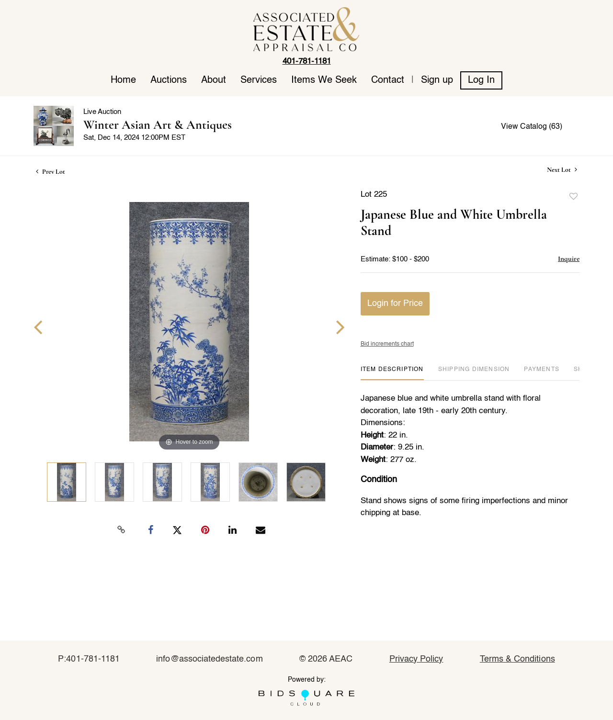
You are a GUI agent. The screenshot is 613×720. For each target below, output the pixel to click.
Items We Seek (324, 80)
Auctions (168, 80)
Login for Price (395, 303)
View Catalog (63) (531, 127)
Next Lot (562, 170)
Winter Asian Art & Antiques (157, 124)
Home (123, 80)
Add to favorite (573, 197)
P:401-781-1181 (89, 659)
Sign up (437, 80)
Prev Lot (50, 172)
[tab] (392, 373)
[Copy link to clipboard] (121, 530)
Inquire (568, 258)
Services (258, 80)
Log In (481, 80)
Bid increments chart (387, 344)
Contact (387, 80)
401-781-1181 (307, 61)
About (213, 80)
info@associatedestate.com (209, 659)
